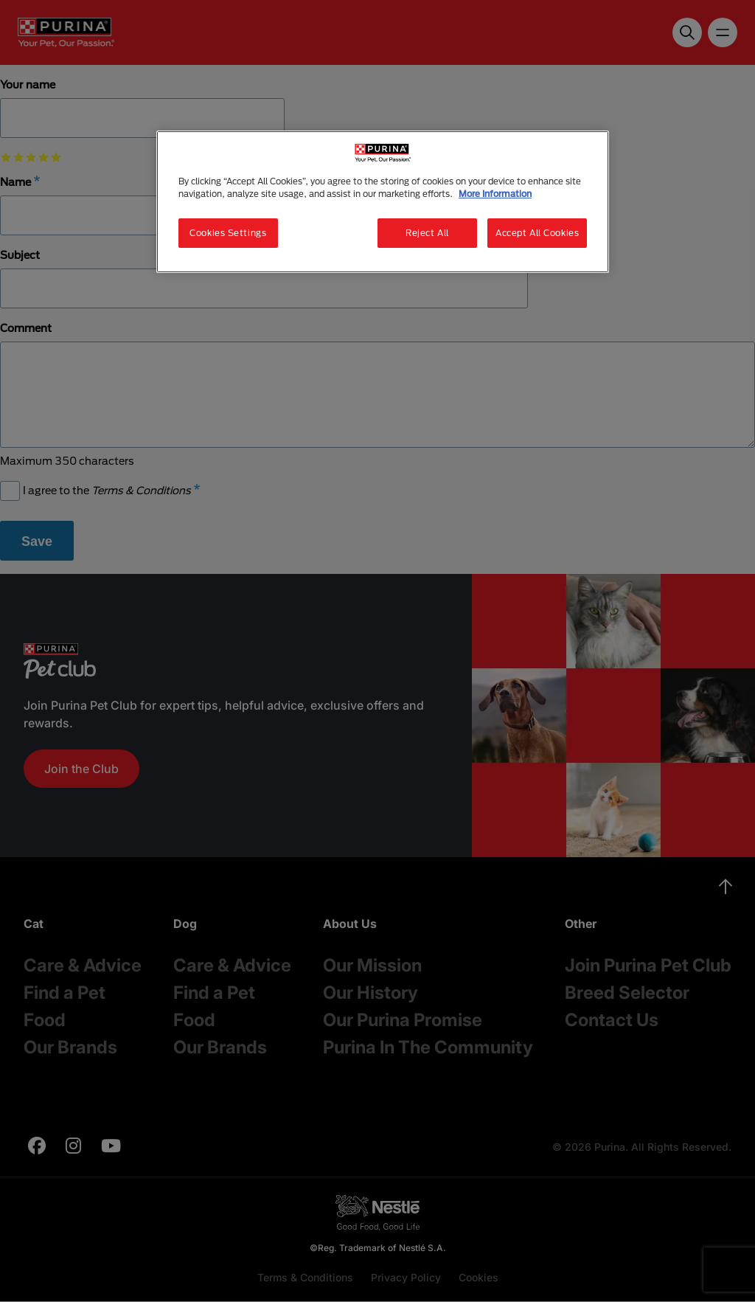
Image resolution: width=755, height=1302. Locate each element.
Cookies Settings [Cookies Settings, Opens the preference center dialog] (227, 233)
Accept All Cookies (537, 233)
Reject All (427, 233)
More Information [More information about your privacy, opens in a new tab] (495, 193)
